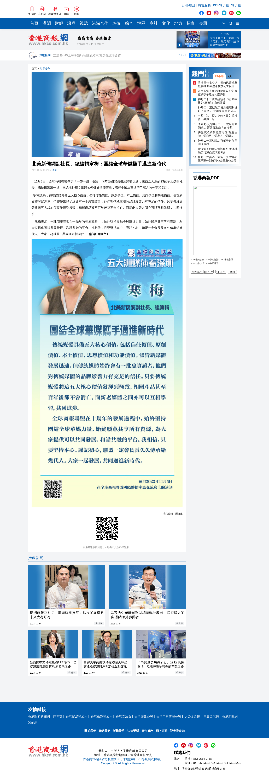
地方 (178, 23)
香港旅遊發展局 (101, 716)
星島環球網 (211, 716)
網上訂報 (161, 731)
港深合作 (100, 23)
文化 (166, 23)
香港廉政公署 (143, 716)
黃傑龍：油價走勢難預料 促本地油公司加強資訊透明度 (217, 150)
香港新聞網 (230, 716)
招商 (191, 23)
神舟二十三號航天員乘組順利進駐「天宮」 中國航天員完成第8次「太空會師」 (217, 109)
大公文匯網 (192, 716)
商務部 (57, 716)
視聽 (84, 23)
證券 (71, 23)
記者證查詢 (177, 731)
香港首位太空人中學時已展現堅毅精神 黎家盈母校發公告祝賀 (217, 84)
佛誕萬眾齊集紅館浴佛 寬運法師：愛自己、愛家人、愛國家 (217, 134)
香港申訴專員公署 (168, 716)
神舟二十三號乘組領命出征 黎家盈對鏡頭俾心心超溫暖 (217, 101)
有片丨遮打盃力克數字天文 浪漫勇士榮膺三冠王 (217, 117)
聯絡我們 (104, 731)
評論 (117, 23)
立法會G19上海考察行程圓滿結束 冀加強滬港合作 (119, 55)
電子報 (236, 5)
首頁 (34, 23)
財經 (59, 23)
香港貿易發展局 (76, 716)
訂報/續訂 (189, 5)
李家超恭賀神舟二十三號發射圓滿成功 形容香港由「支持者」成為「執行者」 (217, 126)
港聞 (47, 23)
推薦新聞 (35, 558)
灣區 (141, 23)
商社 (154, 23)
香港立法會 (123, 716)
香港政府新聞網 (39, 716)
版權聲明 (119, 731)
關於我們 (90, 731)
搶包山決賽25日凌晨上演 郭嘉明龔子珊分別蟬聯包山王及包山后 (217, 159)
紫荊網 (32, 722)
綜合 (129, 23)
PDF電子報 (221, 5)
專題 (203, 23)
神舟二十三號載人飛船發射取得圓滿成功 (217, 142)
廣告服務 (204, 5)
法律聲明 (133, 731)
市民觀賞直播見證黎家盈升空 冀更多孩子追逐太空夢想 (217, 93)
